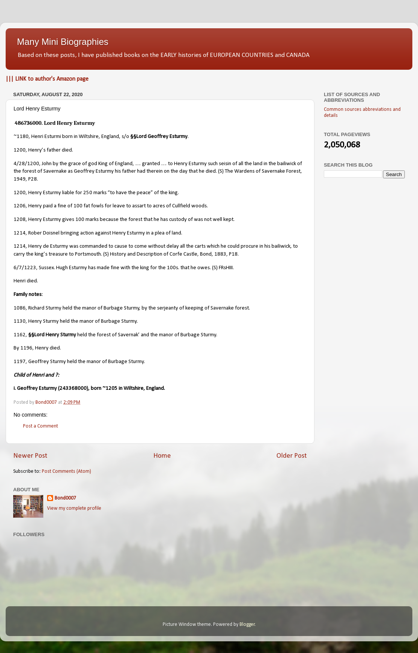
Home (162, 456)
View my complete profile (74, 508)
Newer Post (30, 456)
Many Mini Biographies (62, 42)
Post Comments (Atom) (66, 471)
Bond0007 (65, 498)
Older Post (291, 456)
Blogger (247, 624)
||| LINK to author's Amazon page (47, 79)
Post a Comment (40, 426)
